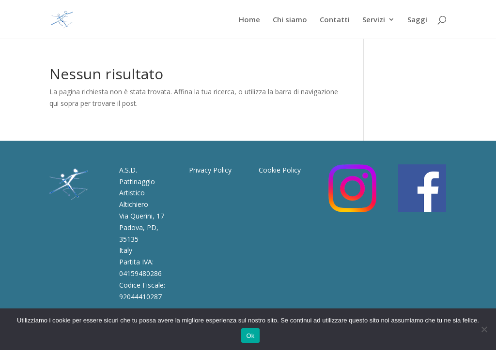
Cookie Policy (280, 170)
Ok (250, 335)
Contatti (335, 20)
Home (249, 20)
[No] (484, 329)
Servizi (373, 20)
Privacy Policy (210, 170)
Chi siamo (290, 20)
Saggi (417, 20)
